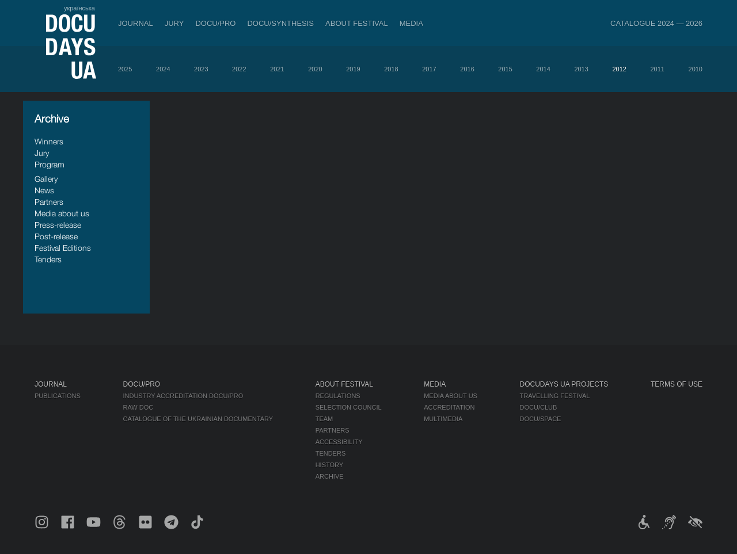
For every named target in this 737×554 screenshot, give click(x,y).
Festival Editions (63, 248)
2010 (695, 69)
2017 (429, 69)
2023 (201, 69)
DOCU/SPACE (540, 418)
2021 (277, 69)
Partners (49, 202)
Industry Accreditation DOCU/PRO (183, 395)
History (330, 464)
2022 (239, 69)
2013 (581, 69)
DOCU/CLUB (538, 407)
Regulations (338, 395)
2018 (391, 69)
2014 (543, 69)
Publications (58, 395)
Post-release (56, 236)
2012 (619, 69)
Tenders (48, 259)
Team (324, 418)
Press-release (58, 225)
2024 (163, 69)
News (44, 190)
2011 (657, 69)
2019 (353, 69)
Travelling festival (555, 395)
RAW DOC (138, 407)
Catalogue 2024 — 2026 (656, 23)
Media (411, 23)
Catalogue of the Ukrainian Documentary (198, 418)
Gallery (46, 179)
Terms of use (676, 384)
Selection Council (349, 407)
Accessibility (339, 441)
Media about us (62, 213)
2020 (315, 69)
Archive (330, 476)
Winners (49, 141)
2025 (125, 69)
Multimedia (443, 418)
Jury (174, 23)
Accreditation (449, 407)
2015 (505, 69)
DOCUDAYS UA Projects (564, 384)
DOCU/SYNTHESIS (280, 23)
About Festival (356, 23)
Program (49, 164)
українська (79, 8)
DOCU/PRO (215, 23)
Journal (135, 23)
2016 (467, 69)
